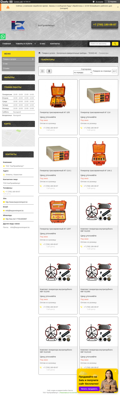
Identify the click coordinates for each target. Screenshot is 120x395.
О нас (42, 44)
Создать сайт (18, 2)
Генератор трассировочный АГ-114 (95, 112)
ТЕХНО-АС (92, 53)
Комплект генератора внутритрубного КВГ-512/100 (56, 351)
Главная (6, 44)
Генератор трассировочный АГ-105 (55, 112)
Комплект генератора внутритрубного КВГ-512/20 (97, 230)
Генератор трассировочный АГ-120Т (55, 229)
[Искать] (115, 44)
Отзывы (6, 68)
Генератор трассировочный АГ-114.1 (55, 170)
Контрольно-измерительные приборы (72, 53)
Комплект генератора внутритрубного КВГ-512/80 (97, 290)
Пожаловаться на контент (68, 393)
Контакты (55, 44)
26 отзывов (99, 2)
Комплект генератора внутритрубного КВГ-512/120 (97, 351)
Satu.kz (70, 390)
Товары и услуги (24, 44)
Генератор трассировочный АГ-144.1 (96, 170)
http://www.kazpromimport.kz (17, 202)
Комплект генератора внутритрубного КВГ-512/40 (56, 290)
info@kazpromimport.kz (15, 211)
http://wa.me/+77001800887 (16, 219)
